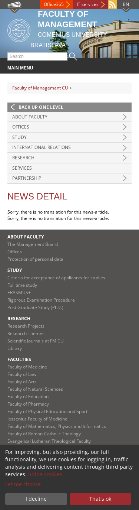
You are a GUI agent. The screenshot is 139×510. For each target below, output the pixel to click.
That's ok (100, 498)
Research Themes (25, 333)
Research (23, 158)
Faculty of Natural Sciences (35, 389)
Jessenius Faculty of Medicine (37, 419)
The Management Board (32, 244)
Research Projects (25, 326)
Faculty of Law (21, 374)
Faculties (19, 359)
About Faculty (29, 117)
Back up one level (41, 107)
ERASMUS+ (19, 292)
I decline (36, 498)
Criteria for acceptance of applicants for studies (56, 278)
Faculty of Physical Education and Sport (47, 411)
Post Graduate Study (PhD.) (35, 307)
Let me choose (23, 484)
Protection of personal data (35, 259)
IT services (88, 4)
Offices (20, 127)
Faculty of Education (28, 396)
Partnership (26, 178)
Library (14, 348)
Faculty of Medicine (27, 367)
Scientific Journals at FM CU (35, 341)
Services (22, 168)
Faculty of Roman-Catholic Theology (44, 434)
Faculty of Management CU (40, 88)
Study (19, 137)
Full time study (22, 285)
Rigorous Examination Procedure (41, 300)
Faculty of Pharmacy (28, 404)
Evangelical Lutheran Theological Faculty (49, 441)
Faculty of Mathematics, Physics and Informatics (56, 426)
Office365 (54, 4)
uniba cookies (45, 474)
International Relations (41, 147)
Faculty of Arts (22, 382)
